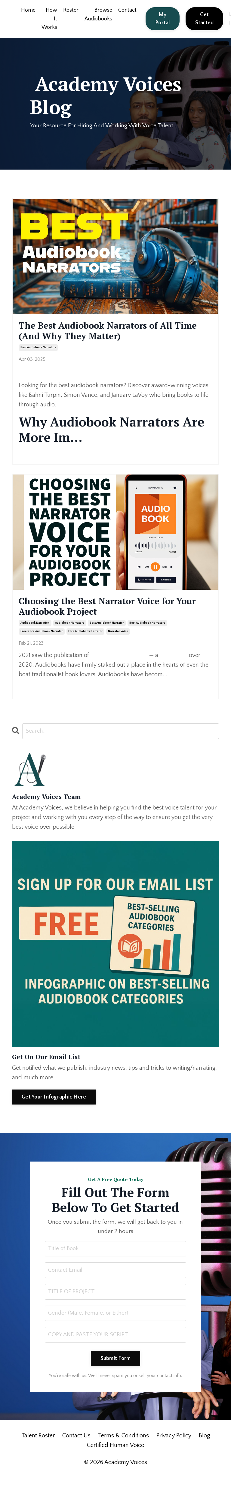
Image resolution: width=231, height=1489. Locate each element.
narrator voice (118, 641)
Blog (204, 1448)
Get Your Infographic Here (54, 1108)
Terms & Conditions (123, 1448)
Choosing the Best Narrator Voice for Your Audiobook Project (114, 614)
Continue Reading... (38, 456)
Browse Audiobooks (98, 14)
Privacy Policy (173, 1448)
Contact (128, 10)
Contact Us (76, 1448)
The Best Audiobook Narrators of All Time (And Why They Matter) (114, 333)
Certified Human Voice (115, 1458)
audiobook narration (35, 633)
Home (28, 10)
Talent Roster (38, 1448)
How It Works (49, 19)
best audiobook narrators (38, 352)
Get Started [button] (205, 19)
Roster (71, 10)
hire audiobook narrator (85, 641)
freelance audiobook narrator (41, 641)
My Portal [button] (163, 19)
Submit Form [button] (115, 1371)
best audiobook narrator (107, 633)
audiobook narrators (69, 633)
